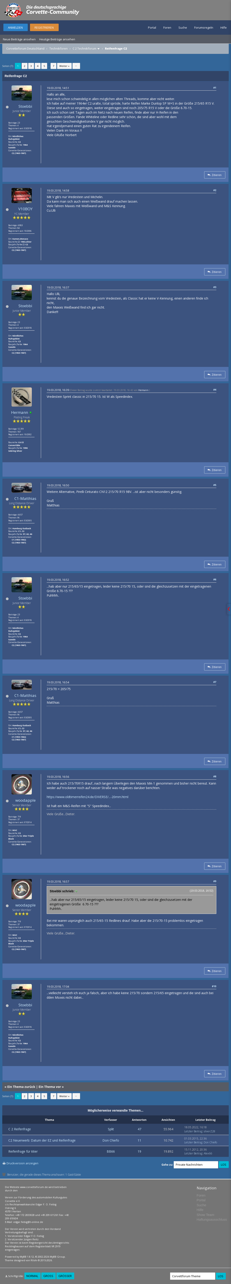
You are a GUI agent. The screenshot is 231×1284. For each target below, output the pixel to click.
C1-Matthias (25, 498)
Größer (65, 1276)
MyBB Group (57, 1256)
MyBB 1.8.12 (27, 1256)
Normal (32, 1276)
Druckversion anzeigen (22, 1163)
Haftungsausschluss (212, 1219)
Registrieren (44, 27)
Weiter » (64, 66)
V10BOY (25, 208)
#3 (214, 287)
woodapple (25, 800)
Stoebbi (25, 106)
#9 (214, 881)
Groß (48, 1276)
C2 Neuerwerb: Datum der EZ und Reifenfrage (42, 1140)
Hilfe (223, 27)
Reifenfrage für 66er (23, 1151)
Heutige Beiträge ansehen (57, 39)
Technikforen (58, 48)
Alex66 (208, 1153)
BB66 (111, 1151)
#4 (214, 389)
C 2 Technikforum (84, 48)
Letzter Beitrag (193, 1131)
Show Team (205, 1215)
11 (139, 1140)
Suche (182, 27)
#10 (214, 986)
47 (139, 1129)
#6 (214, 579)
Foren (167, 27)
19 (139, 1151)
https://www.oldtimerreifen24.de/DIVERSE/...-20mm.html (87, 797)
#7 (214, 682)
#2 (214, 190)
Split (111, 1129)
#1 (214, 87)
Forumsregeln (203, 27)
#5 (214, 485)
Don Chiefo (110, 1140)
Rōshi (34, 1260)
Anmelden (15, 27)
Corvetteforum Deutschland (25, 48)
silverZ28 (209, 1131)
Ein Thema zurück (21, 1087)
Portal (152, 27)
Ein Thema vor (50, 1087)
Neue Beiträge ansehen (19, 39)
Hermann (19, 412)
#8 (214, 776)
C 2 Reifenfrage (19, 1129)
